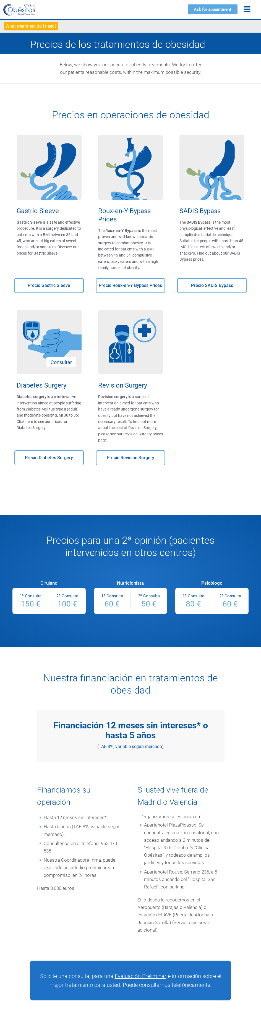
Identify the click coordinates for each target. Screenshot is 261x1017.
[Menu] (247, 9)
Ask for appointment (212, 9)
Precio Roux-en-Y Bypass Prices (130, 285)
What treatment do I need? (31, 26)
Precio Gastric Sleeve (49, 285)
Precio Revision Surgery (130, 457)
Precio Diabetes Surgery (49, 457)
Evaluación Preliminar (140, 976)
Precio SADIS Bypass (212, 285)
